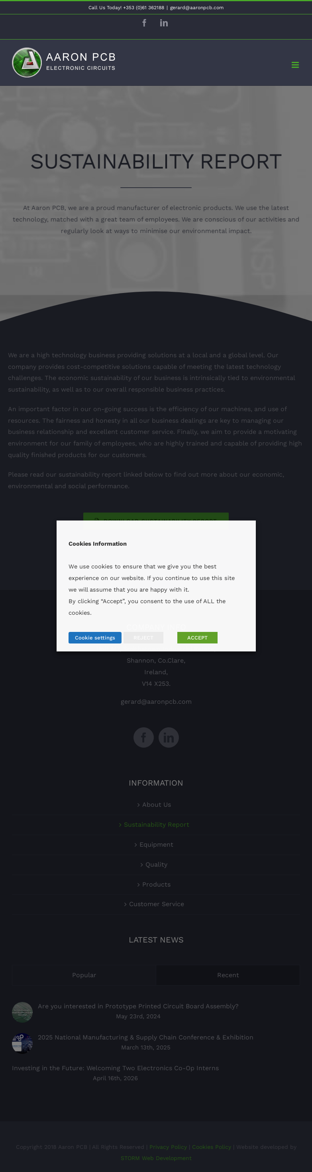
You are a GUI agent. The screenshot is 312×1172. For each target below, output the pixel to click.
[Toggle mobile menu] (296, 65)
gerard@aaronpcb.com (197, 7)
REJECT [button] (143, 638)
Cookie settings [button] (95, 638)
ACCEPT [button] (197, 638)
